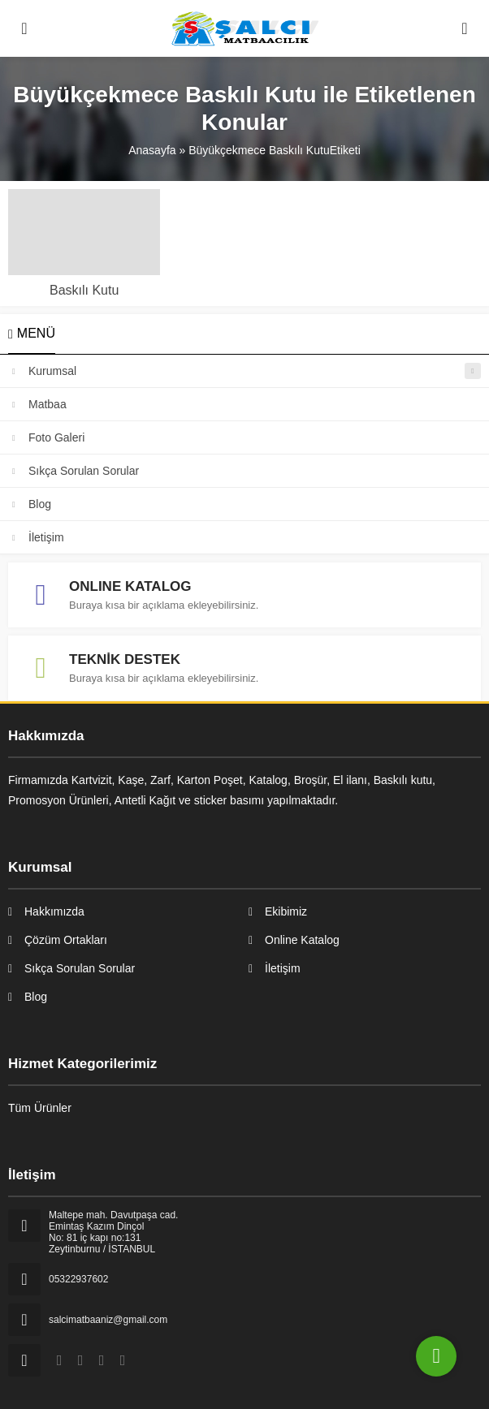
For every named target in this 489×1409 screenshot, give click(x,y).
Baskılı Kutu (84, 290)
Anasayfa (151, 150)
